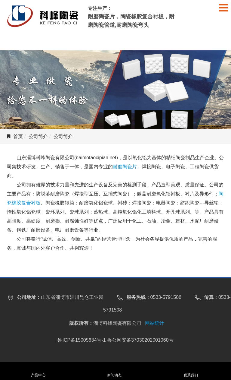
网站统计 (154, 323)
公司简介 (38, 136)
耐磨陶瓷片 (125, 166)
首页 (18, 136)
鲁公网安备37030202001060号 (140, 340)
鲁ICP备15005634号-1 (81, 340)
